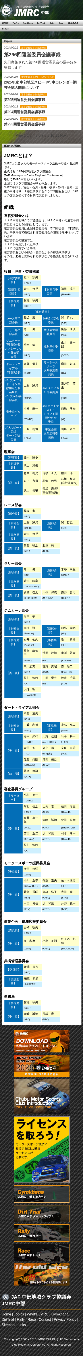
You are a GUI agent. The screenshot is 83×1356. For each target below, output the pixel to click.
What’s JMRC (37, 1314)
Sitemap (8, 1325)
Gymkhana (59, 1314)
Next (64, 135)
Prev (19, 135)
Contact (45, 1319)
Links (21, 1325)
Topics (19, 1314)
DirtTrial (8, 1319)
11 (57, 135)
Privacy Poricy (65, 1319)
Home (6, 1314)
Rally (21, 1319)
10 (52, 135)
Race (32, 1319)
